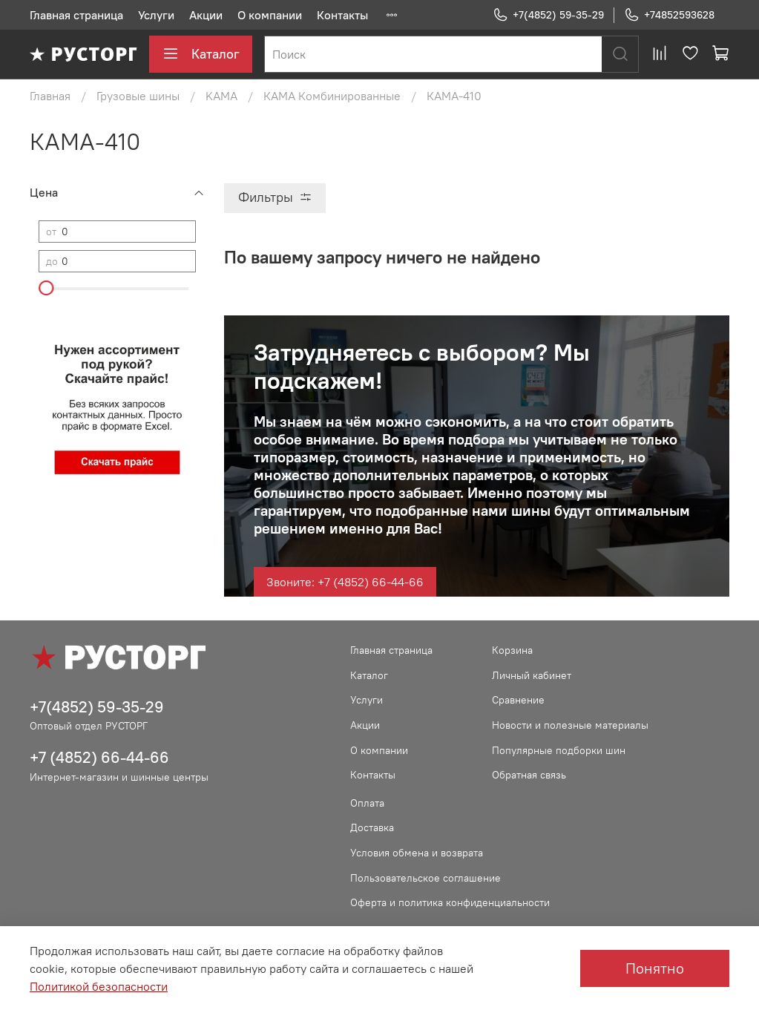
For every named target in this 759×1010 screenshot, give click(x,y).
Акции (206, 14)
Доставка (372, 827)
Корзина (512, 650)
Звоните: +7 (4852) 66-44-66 (345, 581)
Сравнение (518, 699)
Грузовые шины (138, 95)
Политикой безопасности (99, 986)
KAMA (221, 95)
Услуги (156, 14)
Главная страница (76, 14)
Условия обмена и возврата (416, 852)
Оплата (367, 803)
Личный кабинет (531, 675)
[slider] (46, 288)
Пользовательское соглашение (425, 878)
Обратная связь (529, 774)
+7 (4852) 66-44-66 (99, 757)
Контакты (342, 14)
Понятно (654, 968)
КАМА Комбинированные (332, 95)
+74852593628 (669, 15)
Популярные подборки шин (558, 750)
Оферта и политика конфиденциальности (450, 902)
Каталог (201, 54)
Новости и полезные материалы (570, 725)
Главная (50, 95)
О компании (269, 14)
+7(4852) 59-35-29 (548, 15)
